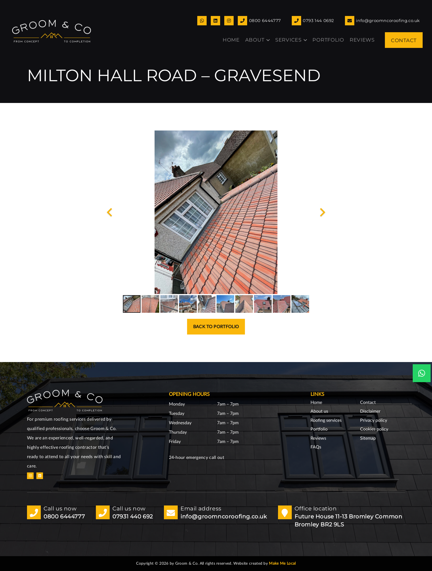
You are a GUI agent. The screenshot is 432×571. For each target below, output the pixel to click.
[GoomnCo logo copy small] (51, 31)
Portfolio (319, 429)
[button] (267, 40)
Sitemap (368, 438)
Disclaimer (370, 411)
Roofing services (326, 420)
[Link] (202, 20)
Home (316, 402)
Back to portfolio (216, 327)
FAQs (315, 447)
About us (319, 411)
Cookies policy (374, 429)
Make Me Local (282, 563)
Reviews (318, 438)
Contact (368, 402)
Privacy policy (373, 420)
